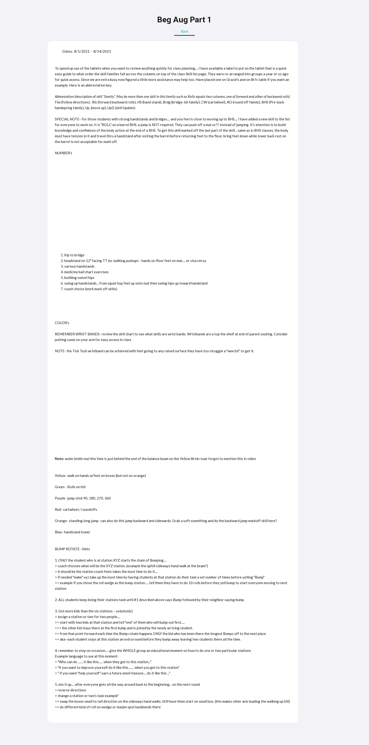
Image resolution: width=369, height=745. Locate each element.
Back (184, 31)
